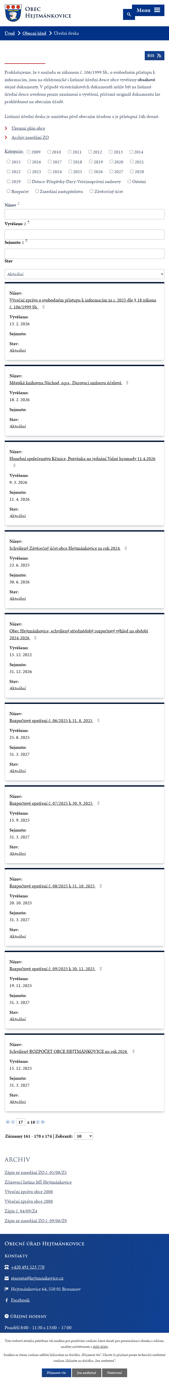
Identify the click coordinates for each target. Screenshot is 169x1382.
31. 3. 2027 (19, 754)
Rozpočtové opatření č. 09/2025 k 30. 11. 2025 (56, 968)
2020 (118, 161)
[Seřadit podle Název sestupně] (19, 204)
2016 (36, 161)
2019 (98, 161)
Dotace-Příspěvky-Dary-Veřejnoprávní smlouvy (76, 181)
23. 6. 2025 (19, 565)
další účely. (100, 1346)
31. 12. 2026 (20, 671)
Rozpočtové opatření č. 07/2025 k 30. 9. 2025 (55, 803)
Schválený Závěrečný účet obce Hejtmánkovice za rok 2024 (69, 548)
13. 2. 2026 (19, 323)
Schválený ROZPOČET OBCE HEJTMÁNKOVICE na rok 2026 (72, 1051)
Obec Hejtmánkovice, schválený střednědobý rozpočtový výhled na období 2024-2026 (78, 634)
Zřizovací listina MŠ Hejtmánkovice (38, 1182)
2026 (98, 171)
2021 (139, 161)
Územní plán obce (28, 128)
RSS (154, 56)
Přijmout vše (56, 1372)
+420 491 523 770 (27, 1267)
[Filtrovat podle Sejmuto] (84, 254)
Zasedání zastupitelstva (61, 191)
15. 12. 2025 (20, 1068)
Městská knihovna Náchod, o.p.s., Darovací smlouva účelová (69, 382)
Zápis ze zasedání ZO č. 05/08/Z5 (36, 1172)
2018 (77, 161)
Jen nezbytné (86, 1372)
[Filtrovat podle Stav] (84, 274)
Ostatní (139, 181)
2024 (57, 171)
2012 (97, 152)
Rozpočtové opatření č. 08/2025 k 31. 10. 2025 (56, 886)
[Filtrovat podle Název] (84, 214)
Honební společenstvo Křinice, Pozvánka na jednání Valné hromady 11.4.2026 (82, 461)
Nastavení (115, 1372)
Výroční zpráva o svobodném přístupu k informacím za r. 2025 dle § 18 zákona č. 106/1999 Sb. (82, 303)
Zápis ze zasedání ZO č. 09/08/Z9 (36, 1220)
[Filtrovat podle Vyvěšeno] (84, 235)
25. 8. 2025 (19, 737)
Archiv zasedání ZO (30, 137)
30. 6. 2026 (19, 582)
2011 (77, 152)
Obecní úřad (34, 33)
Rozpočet (20, 191)
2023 (36, 171)
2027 (118, 171)
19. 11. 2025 (20, 985)
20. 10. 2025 (20, 902)
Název (10, 205)
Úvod (10, 33)
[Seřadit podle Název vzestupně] (19, 202)
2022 (16, 171)
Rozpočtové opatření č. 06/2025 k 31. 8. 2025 (55, 720)
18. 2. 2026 (19, 399)
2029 (16, 181)
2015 (16, 161)
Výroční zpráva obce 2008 (29, 1191)
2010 (56, 152)
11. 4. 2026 (19, 499)
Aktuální (17, 350)
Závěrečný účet (108, 191)
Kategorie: (14, 151)
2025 (77, 171)
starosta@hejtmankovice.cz (37, 1278)
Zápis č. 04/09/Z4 (21, 1211)
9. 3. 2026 (18, 482)
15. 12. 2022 (20, 654)
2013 (118, 152)
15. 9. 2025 (19, 820)
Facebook (20, 1299)
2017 (57, 161)
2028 (139, 171)
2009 (36, 152)
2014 (138, 152)
